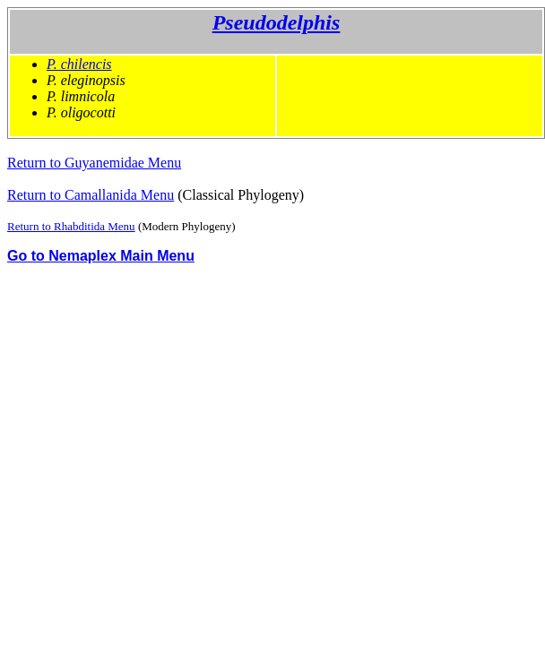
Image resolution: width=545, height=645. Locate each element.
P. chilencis (79, 64)
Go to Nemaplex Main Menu (101, 255)
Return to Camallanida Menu (90, 194)
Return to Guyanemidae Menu (94, 162)
